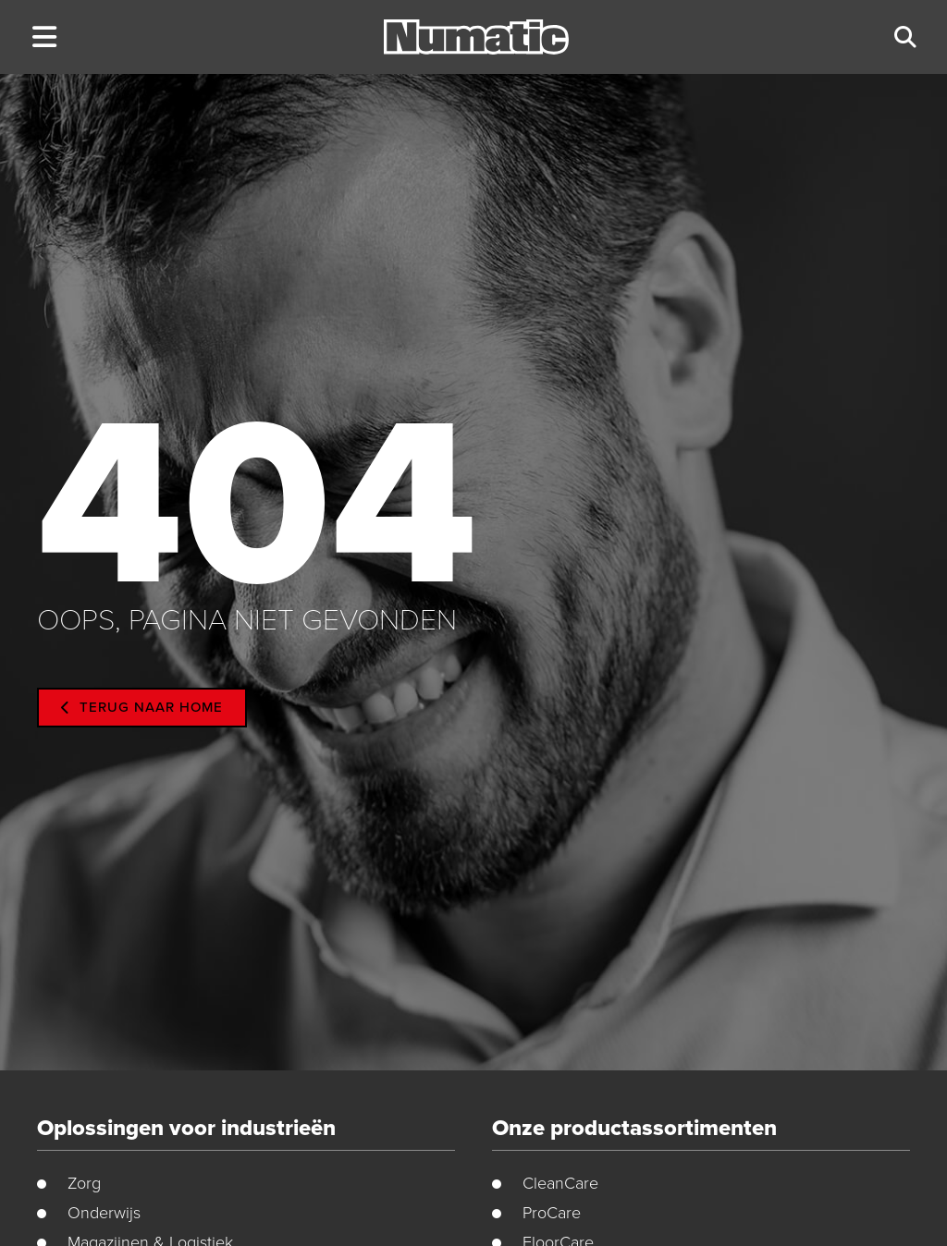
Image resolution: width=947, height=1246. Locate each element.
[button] (44, 37)
